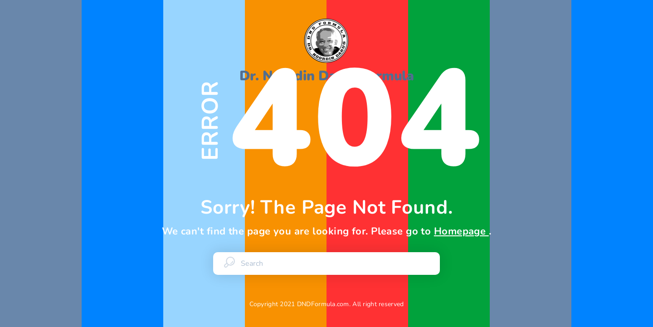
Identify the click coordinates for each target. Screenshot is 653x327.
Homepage (461, 231)
